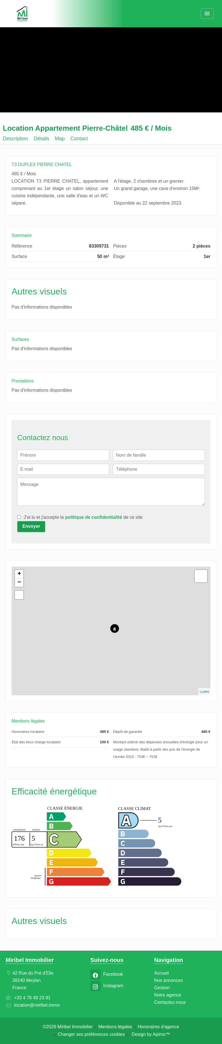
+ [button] (19, 574)
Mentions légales (115, 1026)
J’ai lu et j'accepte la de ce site (83, 517)
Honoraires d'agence (158, 1026)
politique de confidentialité (93, 517)
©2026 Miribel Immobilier (68, 1026)
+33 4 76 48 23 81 (32, 997)
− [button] (19, 582)
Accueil (22, 14)
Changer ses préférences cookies (91, 1034)
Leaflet (204, 691)
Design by (150, 1034)
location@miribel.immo (37, 1005)
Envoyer (31, 526)
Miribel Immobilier (30, 960)
